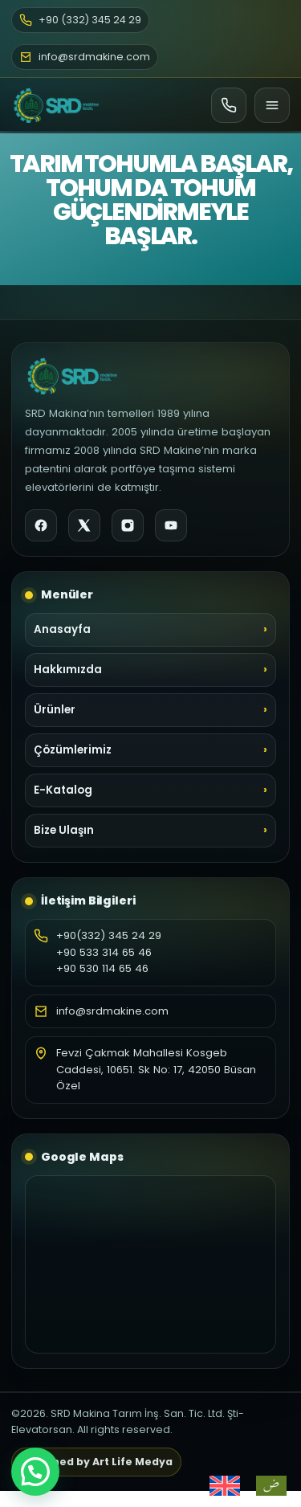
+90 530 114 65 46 (102, 968)
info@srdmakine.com (112, 1011)
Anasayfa (62, 629)
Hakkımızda (68, 669)
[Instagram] (128, 525)
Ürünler (54, 709)
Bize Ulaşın (64, 830)
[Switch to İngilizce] (224, 1486)
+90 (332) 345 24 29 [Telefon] (80, 20)
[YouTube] (171, 525)
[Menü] (272, 105)
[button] (35, 1472)
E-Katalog (63, 790)
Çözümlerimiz (73, 750)
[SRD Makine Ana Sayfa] (56, 105)
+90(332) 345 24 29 (108, 935)
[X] (84, 525)
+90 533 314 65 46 (104, 952)
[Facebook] (41, 525)
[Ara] (228, 105)
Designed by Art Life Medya (96, 1461)
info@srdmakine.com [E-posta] (84, 56)
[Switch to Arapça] (271, 1486)
